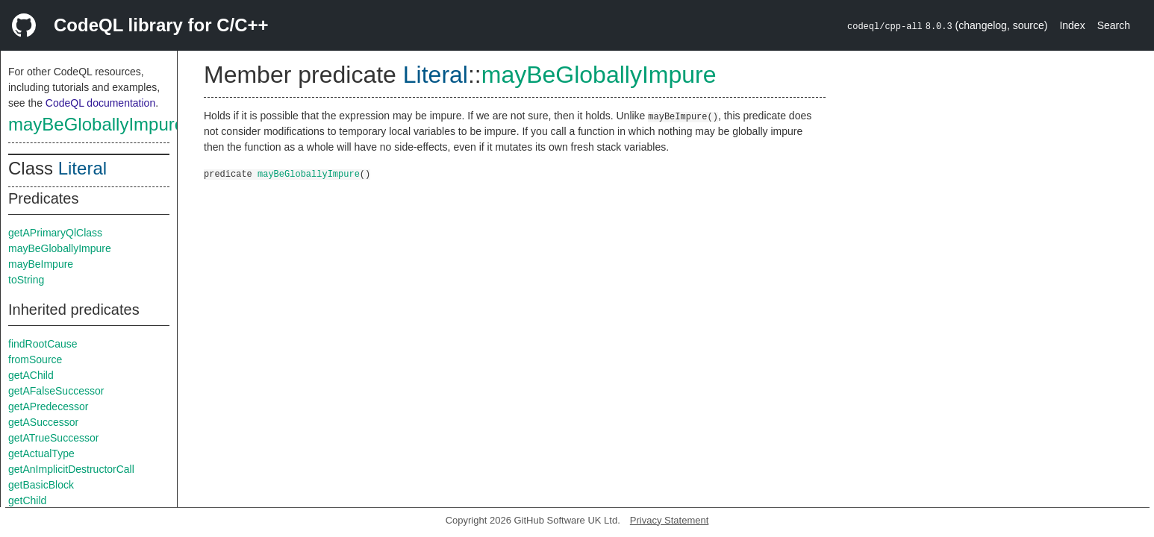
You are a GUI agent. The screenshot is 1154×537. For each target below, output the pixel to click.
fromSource (35, 359)
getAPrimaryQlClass (55, 233)
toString (26, 280)
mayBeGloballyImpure (96, 124)
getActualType (41, 453)
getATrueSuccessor (53, 438)
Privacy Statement (669, 520)
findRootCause (43, 344)
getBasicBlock (41, 485)
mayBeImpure (40, 264)
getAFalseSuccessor (56, 391)
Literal (82, 168)
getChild (27, 500)
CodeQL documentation (100, 103)
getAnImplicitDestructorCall (71, 469)
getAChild (31, 375)
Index (1072, 25)
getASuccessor (43, 422)
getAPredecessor (48, 406)
